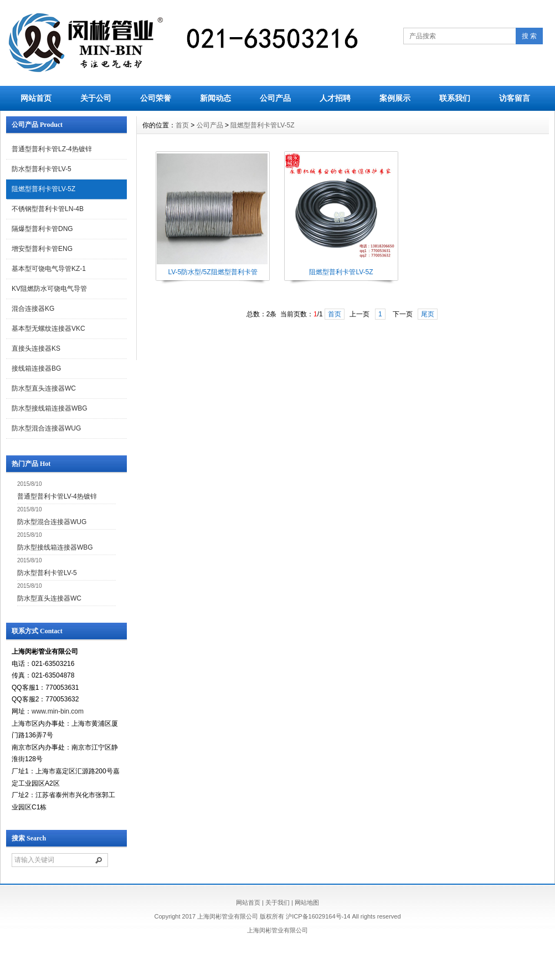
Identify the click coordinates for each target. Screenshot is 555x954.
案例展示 (394, 98)
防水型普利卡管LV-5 (41, 169)
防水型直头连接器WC (44, 388)
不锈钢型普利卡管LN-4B (48, 209)
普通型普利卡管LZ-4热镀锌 (52, 149)
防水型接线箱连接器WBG (50, 408)
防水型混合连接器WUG (46, 428)
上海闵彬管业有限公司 (277, 930)
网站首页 (36, 98)
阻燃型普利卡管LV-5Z (43, 189)
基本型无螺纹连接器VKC (48, 328)
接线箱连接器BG (36, 368)
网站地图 (307, 902)
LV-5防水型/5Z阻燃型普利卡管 (212, 272)
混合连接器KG (33, 308)
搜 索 (529, 36)
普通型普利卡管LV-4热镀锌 (57, 496)
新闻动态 (215, 98)
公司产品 (275, 98)
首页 (182, 125)
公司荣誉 (155, 98)
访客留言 (514, 98)
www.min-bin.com (58, 711)
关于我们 (277, 902)
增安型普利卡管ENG (42, 249)
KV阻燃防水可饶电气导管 (49, 289)
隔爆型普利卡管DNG (42, 229)
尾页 (427, 314)
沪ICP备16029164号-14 (318, 916)
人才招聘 (335, 98)
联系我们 (454, 98)
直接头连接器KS (36, 348)
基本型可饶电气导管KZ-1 (49, 269)
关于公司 (95, 98)
